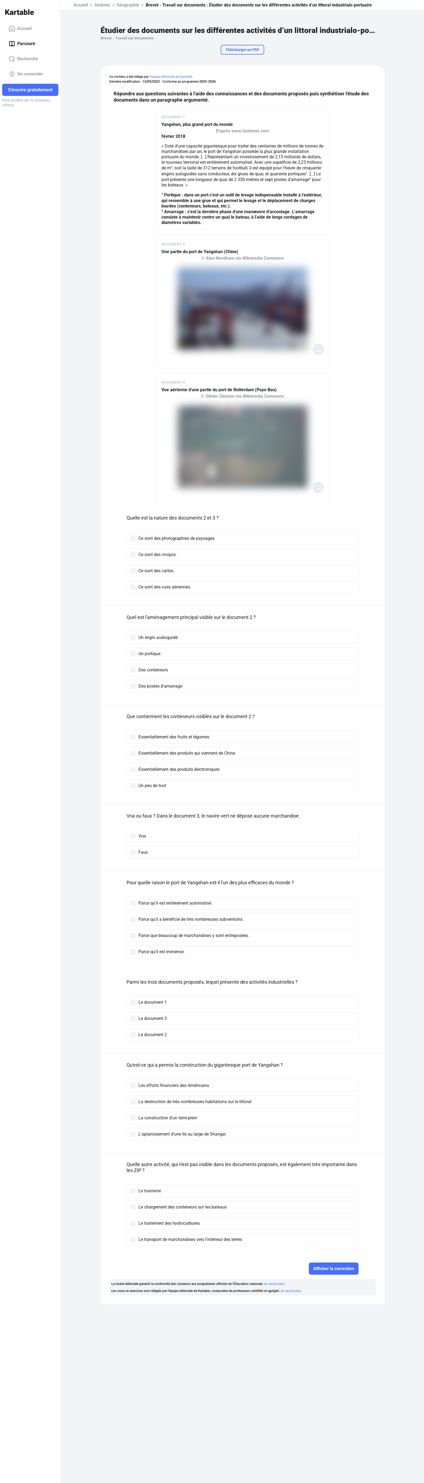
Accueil (20, 28)
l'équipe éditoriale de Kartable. (171, 77)
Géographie (128, 5)
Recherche (23, 59)
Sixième (102, 5)
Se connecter (26, 74)
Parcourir (22, 44)
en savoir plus (274, 1284)
